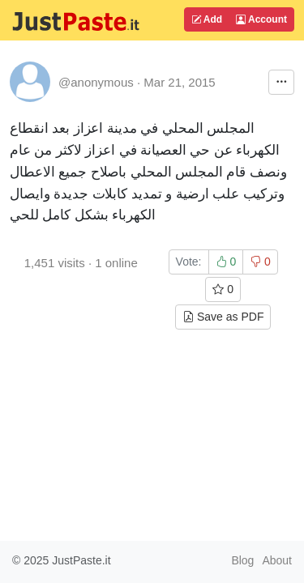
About (277, 560)
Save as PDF (222, 316)
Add (206, 19)
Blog (242, 560)
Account (261, 19)
